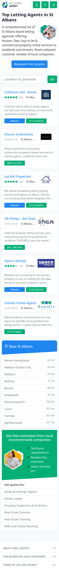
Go (52, 79)
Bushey (29, 381)
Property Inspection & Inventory (25, 505)
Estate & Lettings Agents (20, 491)
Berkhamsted (29, 423)
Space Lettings (15, 261)
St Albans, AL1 (34, 97)
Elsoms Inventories (18, 134)
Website (14, 120)
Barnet (29, 388)
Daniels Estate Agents (20, 303)
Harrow (29, 416)
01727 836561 (14, 331)
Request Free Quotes (29, 64)
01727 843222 (36, 120)
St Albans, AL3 (29, 139)
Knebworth (29, 395)
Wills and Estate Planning (21, 526)
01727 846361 (36, 205)
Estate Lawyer (13, 498)
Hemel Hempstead (29, 360)
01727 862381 (36, 289)
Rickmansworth (29, 402)
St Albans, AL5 (29, 223)
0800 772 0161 (14, 163)
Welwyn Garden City (29, 367)
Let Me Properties (17, 176)
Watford (29, 374)
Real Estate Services (17, 512)
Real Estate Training (17, 519)
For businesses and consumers (24, 556)
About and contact (16, 548)
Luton (29, 409)
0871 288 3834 (14, 247)
